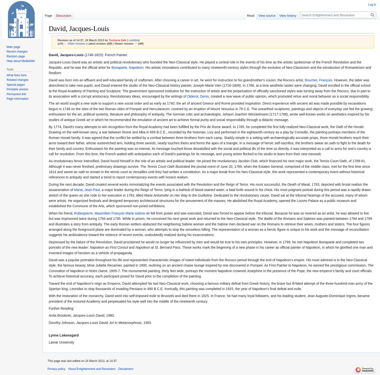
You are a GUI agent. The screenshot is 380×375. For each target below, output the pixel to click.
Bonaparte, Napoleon (127, 67)
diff (60, 43)
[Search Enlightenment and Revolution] (338, 15)
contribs (134, 40)
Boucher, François (318, 80)
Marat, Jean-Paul (87, 190)
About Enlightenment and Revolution (91, 369)
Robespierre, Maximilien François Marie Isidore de (112, 213)
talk (124, 40)
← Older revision (74, 43)
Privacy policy (56, 369)
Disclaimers (125, 369)
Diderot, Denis (198, 96)
